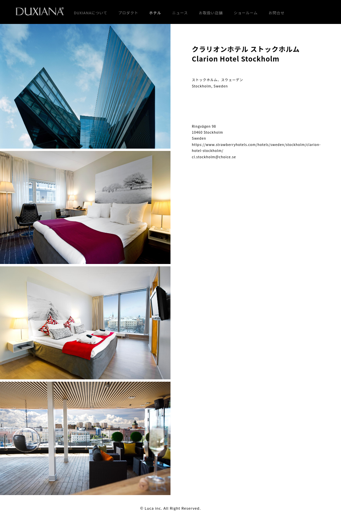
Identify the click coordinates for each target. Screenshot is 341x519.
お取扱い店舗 (211, 12)
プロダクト (128, 12)
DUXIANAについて (91, 12)
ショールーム (246, 12)
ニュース (180, 12)
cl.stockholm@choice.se (214, 156)
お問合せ (276, 12)
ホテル (155, 12)
